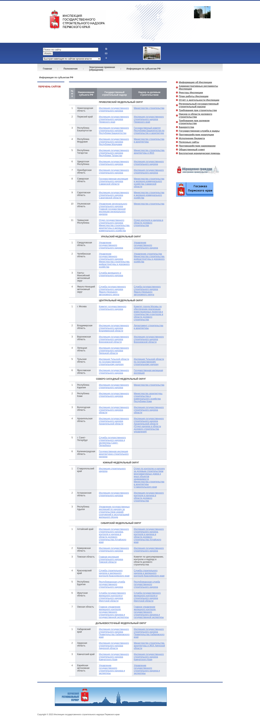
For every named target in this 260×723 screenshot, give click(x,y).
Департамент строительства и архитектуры (148, 326)
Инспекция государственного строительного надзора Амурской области (114, 646)
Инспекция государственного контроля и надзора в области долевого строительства (149, 497)
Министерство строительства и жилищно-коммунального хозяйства (149, 195)
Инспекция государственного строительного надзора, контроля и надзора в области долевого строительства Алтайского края (114, 536)
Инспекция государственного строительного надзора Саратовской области (114, 195)
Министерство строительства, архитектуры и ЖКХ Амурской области (149, 646)
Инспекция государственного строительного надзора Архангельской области (114, 421)
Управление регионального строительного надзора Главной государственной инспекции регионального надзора (113, 209)
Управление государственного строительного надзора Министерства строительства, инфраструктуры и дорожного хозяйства (114, 260)
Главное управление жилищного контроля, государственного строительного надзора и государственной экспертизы (114, 612)
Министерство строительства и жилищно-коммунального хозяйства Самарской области (149, 182)
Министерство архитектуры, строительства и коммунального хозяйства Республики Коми (148, 397)
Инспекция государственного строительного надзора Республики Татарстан (114, 153)
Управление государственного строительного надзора (111, 245)
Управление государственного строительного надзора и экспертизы (112, 669)
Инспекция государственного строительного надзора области (114, 410)
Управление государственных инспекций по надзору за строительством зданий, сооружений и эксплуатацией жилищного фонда (114, 511)
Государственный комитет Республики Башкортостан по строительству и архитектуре (149, 130)
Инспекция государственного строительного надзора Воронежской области (114, 339)
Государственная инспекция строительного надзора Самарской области (113, 181)
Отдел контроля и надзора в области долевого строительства (148, 223)
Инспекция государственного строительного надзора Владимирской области (114, 328)
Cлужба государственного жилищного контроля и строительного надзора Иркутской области (112, 597)
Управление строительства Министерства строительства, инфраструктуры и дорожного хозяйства (149, 258)
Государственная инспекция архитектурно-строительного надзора (114, 454)
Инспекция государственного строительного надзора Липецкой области (114, 350)
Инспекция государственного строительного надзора (114, 109)
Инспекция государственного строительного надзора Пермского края (114, 119)
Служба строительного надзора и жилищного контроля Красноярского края (114, 573)
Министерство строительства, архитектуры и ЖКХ (149, 151)
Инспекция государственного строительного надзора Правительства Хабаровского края (114, 633)
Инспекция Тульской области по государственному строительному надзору (114, 362)
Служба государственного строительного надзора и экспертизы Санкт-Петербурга (112, 441)
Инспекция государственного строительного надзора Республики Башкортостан (114, 130)
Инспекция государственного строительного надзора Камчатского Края (114, 657)
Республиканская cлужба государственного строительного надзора (112, 584)
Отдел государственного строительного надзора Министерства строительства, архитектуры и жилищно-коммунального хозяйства (114, 225)
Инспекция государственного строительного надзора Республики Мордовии (114, 142)
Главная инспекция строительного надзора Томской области (111, 559)
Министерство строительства (149, 108)
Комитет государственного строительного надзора (112, 307)
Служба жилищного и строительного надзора (111, 274)
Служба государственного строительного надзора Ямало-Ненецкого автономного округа (112, 290)
